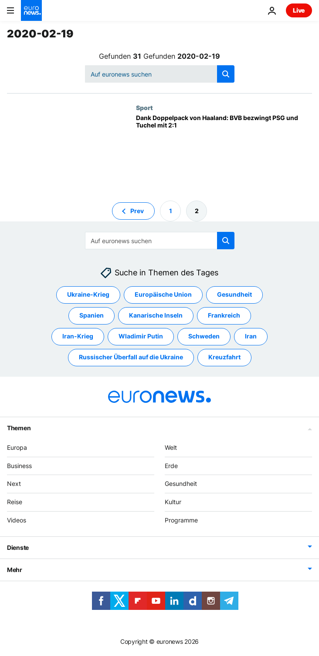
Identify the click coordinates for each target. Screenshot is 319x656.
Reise (14, 501)
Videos (16, 520)
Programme (181, 520)
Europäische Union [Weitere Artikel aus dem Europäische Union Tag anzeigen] (163, 294)
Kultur (173, 501)
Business (19, 465)
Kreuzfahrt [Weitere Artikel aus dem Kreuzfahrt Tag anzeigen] (224, 357)
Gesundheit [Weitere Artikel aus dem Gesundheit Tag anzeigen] (234, 294)
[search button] (225, 74)
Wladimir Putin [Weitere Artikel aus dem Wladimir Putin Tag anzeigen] (141, 336)
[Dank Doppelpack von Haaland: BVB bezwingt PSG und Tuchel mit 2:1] (224, 150)
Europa (17, 447)
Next (14, 483)
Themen (19, 428)
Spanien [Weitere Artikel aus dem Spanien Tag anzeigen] (91, 315)
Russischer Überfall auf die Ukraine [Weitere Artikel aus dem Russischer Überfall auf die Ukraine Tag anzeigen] (131, 357)
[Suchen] (159, 74)
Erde (171, 465)
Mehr (14, 569)
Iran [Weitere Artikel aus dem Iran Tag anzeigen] (251, 336)
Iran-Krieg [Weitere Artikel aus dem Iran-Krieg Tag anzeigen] (77, 336)
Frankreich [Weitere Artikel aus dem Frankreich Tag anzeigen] (224, 315)
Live (299, 10)
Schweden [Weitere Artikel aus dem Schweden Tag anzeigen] (204, 336)
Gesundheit (181, 483)
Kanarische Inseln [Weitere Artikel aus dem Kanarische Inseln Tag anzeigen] (156, 315)
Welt (171, 447)
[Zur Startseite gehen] (31, 10)
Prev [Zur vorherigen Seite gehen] (137, 210)
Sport (144, 107)
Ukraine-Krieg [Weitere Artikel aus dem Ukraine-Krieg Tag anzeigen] (88, 294)
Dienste (18, 547)
